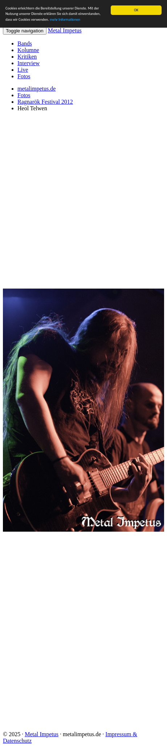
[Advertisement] (83, 201)
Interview (28, 63)
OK (136, 10)
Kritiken (27, 56)
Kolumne (28, 50)
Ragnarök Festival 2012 (45, 102)
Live (22, 70)
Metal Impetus (65, 30)
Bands (24, 43)
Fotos (23, 76)
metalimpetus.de (36, 89)
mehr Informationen (65, 19)
